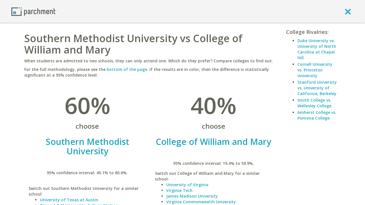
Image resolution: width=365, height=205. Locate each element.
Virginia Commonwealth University (201, 201)
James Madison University (192, 196)
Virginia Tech (179, 190)
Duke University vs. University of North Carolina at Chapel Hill (316, 49)
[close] (348, 11)
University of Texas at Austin (69, 199)
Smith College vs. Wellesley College (314, 102)
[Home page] (33, 11)
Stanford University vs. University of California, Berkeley (317, 87)
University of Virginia (187, 184)
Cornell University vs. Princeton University (314, 70)
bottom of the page (127, 69)
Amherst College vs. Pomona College (316, 115)
